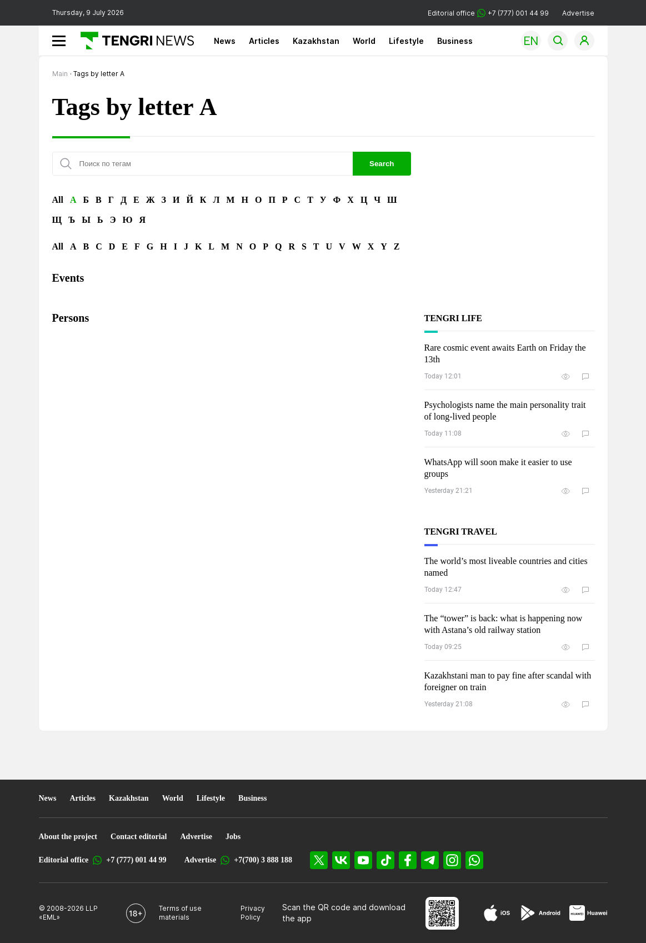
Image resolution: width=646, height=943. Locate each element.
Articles (264, 41)
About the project (68, 836)
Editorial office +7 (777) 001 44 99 (488, 13)
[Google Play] (539, 913)
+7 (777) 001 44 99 (136, 860)
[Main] (133, 40)
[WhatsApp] (474, 860)
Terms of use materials (180, 912)
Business (455, 41)
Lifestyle (406, 41)
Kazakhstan (316, 41)
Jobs (233, 836)
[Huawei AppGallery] (588, 913)
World (364, 41)
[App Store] (496, 913)
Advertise (578, 13)
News (225, 41)
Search (381, 163)
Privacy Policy (253, 912)
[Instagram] (452, 860)
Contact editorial (139, 836)
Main (60, 73)
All (57, 199)
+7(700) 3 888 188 (263, 860)
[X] (319, 860)
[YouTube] (363, 860)
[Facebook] (408, 860)
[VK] (341, 860)
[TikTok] (385, 860)
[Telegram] (430, 860)
